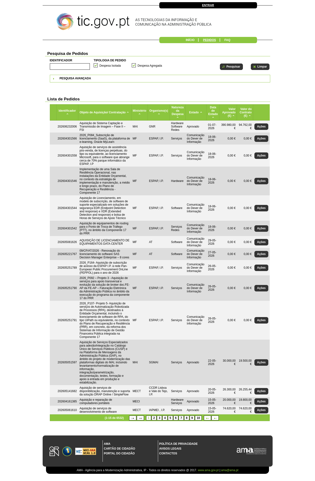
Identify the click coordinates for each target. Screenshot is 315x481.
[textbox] (70, 66)
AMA (107, 444)
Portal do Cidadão (119, 453)
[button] (231, 67)
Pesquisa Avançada (75, 78)
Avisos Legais (170, 448)
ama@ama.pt (229, 470)
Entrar (208, 5)
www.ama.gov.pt (208, 470)
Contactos (168, 453)
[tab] (160, 78)
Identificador (61, 60)
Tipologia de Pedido (110, 60)
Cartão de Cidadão (119, 448)
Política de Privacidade (178, 444)
